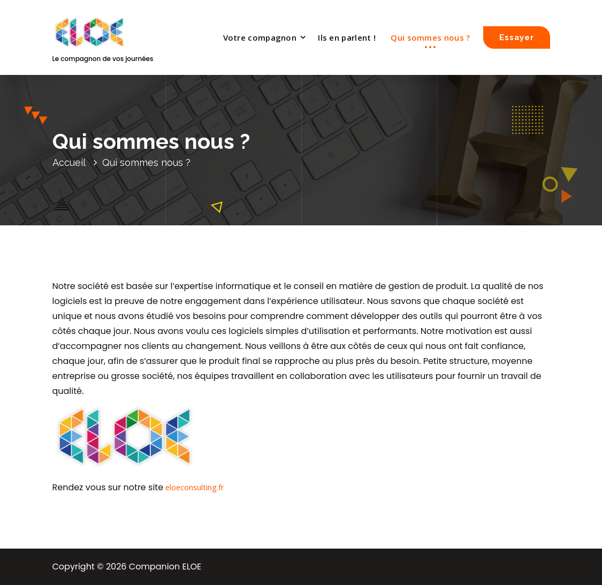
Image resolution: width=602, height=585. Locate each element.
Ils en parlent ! (347, 37)
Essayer (516, 37)
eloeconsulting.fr (194, 487)
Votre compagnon (260, 37)
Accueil (69, 162)
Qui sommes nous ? (430, 37)
